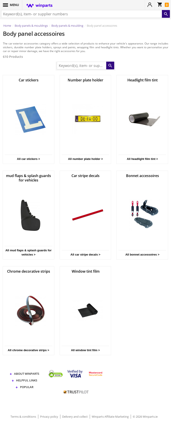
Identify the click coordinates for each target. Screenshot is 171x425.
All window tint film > (85, 350)
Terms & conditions (23, 417)
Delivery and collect (75, 417)
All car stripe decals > (85, 254)
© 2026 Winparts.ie (145, 417)
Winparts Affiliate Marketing (110, 417)
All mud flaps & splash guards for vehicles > (28, 252)
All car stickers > (28, 159)
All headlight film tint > (142, 159)
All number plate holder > (85, 159)
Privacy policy (49, 417)
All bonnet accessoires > (142, 254)
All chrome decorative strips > (28, 350)
